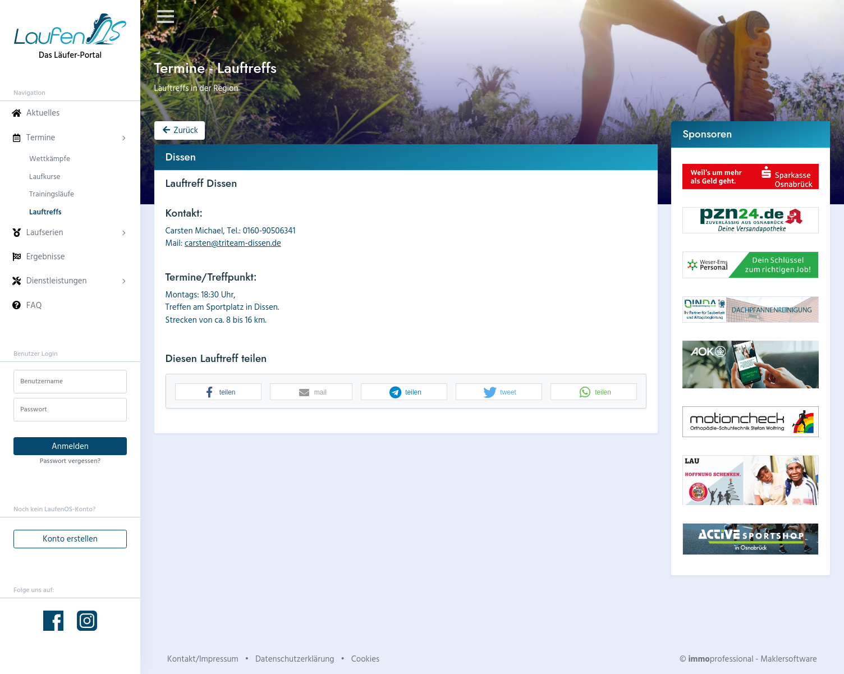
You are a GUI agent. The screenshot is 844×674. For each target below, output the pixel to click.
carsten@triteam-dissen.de (233, 242)
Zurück (179, 129)
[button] (218, 392)
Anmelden (70, 445)
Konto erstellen (70, 538)
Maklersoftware (788, 658)
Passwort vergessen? (70, 460)
